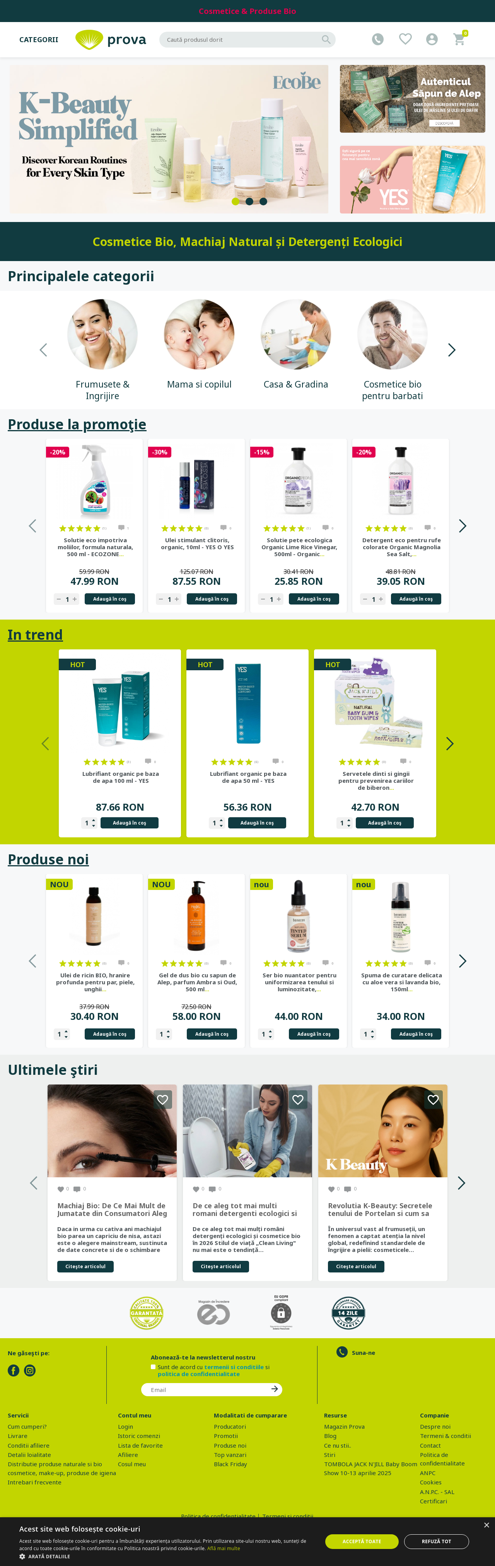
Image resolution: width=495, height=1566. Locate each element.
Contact (430, 1445)
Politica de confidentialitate (218, 1516)
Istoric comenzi (139, 1436)
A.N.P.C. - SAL (437, 1492)
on (62, 528)
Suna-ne (363, 1352)
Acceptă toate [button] (362, 1541)
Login (125, 1426)
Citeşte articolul (85, 1266)
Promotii (226, 1436)
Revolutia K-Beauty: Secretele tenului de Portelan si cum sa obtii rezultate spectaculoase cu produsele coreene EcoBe (380, 1210)
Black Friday (230, 1464)
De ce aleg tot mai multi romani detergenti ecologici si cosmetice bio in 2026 (245, 1210)
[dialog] (247, 1541)
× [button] (486, 1525)
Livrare (17, 1436)
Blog (330, 1436)
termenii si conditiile (234, 1367)
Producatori (230, 1426)
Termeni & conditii (445, 1436)
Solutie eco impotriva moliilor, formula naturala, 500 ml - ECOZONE (95, 546)
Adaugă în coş (109, 599)
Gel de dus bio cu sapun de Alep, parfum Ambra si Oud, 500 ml (197, 982)
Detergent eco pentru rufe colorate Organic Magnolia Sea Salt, (401, 546)
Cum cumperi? (27, 1426)
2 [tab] (249, 201)
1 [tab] (235, 201)
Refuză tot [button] (436, 1541)
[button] (166, 1556)
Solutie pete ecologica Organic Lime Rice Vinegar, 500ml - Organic (299, 546)
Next (451, 350)
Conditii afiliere (29, 1445)
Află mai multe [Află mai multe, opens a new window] (223, 1548)
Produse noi (48, 859)
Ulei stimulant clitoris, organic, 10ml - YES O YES (197, 543)
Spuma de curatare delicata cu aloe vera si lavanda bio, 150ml (401, 982)
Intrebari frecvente (34, 1482)
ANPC (427, 1473)
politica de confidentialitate (199, 1374)
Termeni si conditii (287, 1516)
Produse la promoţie (77, 424)
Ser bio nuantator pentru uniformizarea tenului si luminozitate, (299, 982)
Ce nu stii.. (337, 1445)
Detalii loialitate (29, 1454)
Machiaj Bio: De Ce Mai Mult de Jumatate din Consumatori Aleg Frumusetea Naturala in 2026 (112, 1210)
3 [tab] (263, 201)
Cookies (431, 1482)
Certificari (433, 1501)
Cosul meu (132, 1464)
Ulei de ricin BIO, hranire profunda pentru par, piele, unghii (95, 982)
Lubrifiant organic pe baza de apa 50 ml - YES (248, 777)
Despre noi (435, 1426)
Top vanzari (230, 1454)
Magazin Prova (344, 1426)
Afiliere (128, 1454)
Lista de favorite (140, 1445)
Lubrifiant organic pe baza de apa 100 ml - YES (120, 777)
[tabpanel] (169, 139)
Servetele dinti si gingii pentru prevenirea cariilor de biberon (376, 780)
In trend (35, 634)
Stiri (329, 1454)
